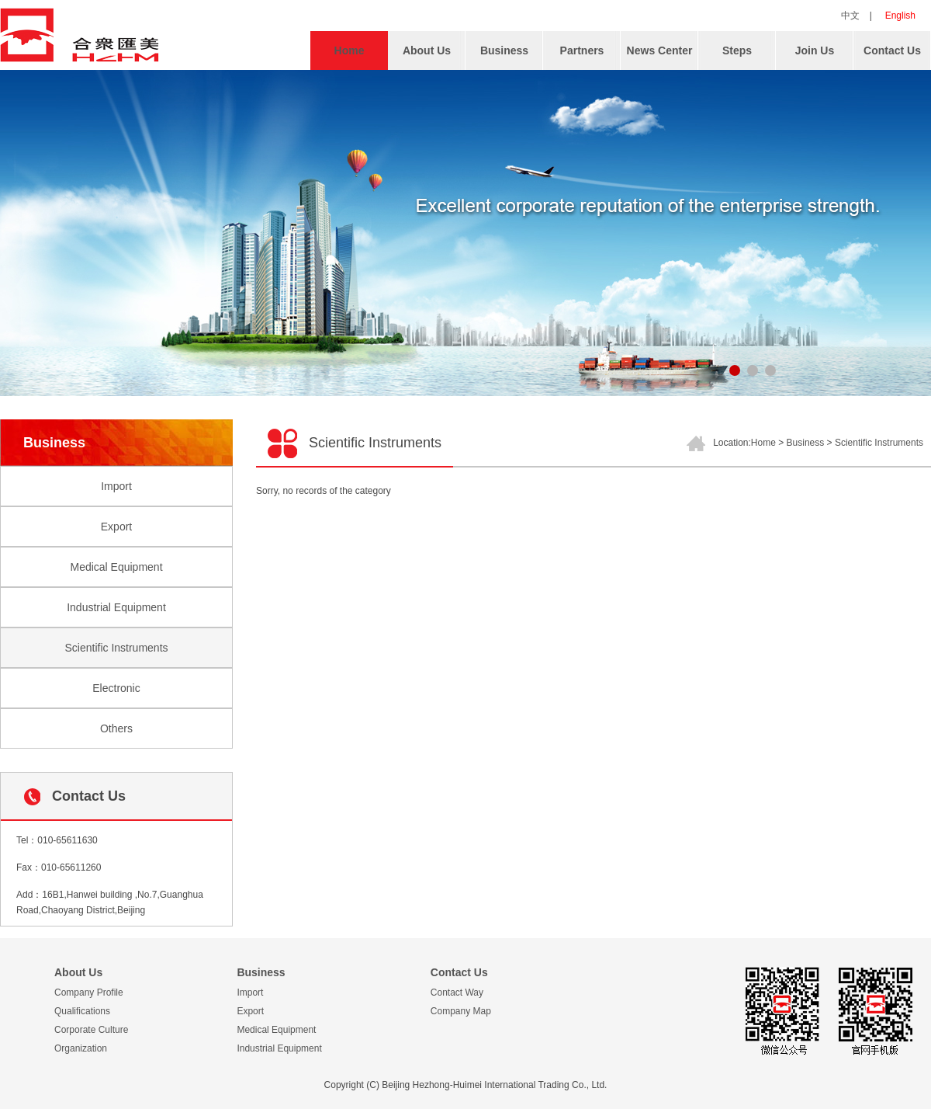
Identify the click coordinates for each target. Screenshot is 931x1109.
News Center (660, 50)
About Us (427, 50)
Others (116, 728)
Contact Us (892, 50)
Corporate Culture (91, 1029)
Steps (737, 50)
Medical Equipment (116, 567)
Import (116, 486)
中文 (850, 15)
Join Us (815, 50)
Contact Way (457, 992)
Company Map (461, 1011)
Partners (582, 50)
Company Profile (88, 992)
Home (349, 50)
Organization (80, 1048)
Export (116, 526)
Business (504, 50)
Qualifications (82, 1011)
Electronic (116, 688)
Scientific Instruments (116, 647)
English (900, 15)
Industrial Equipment (116, 607)
